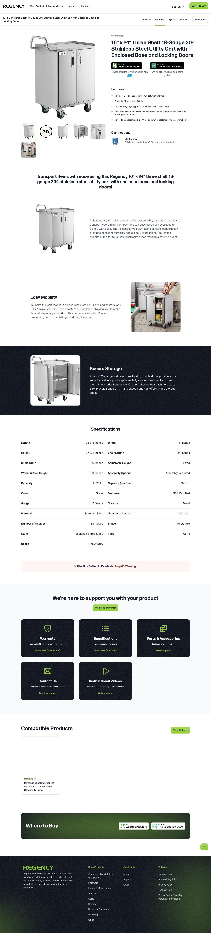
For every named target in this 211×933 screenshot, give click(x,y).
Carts (91, 898)
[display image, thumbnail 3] (80, 130)
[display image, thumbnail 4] (98, 130)
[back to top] (204, 845)
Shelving (92, 892)
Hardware (93, 882)
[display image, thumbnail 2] (63, 130)
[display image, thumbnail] (45, 130)
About (72, 6)
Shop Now (200, 18)
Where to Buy (199, 6)
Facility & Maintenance (100, 887)
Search (178, 6)
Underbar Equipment (99, 908)
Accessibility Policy (168, 878)
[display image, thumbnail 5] (28, 148)
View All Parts (180, 729)
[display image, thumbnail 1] (28, 130)
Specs (172, 18)
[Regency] (14, 6)
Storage (92, 903)
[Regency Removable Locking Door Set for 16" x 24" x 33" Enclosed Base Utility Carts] (40, 764)
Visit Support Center (105, 606)
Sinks (91, 919)
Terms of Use (165, 873)
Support (85, 6)
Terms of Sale (165, 889)
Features (160, 18)
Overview (146, 18)
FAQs (126, 883)
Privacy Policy (165, 883)
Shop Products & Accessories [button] (46, 6)
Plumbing (93, 913)
